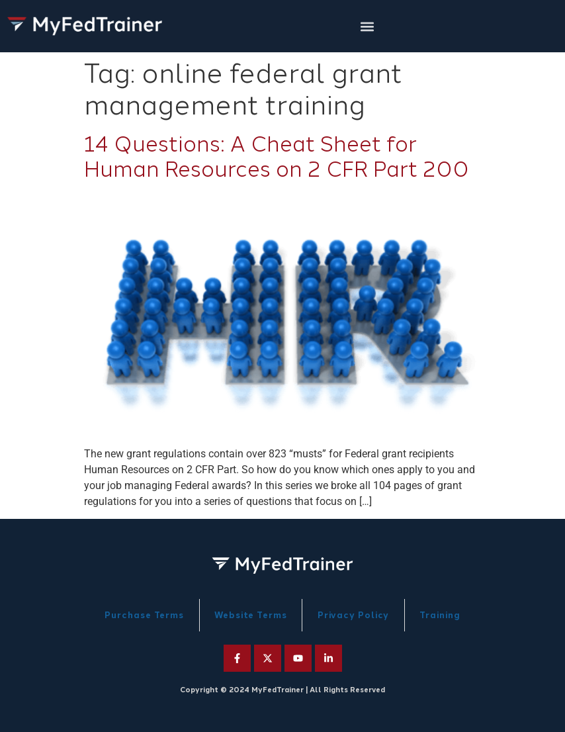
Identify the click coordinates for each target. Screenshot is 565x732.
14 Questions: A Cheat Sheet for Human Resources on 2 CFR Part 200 (276, 157)
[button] (367, 26)
